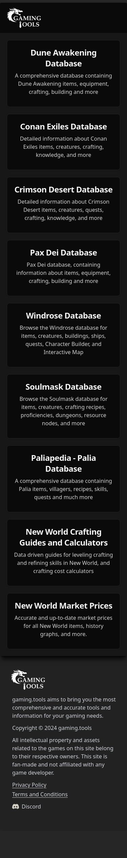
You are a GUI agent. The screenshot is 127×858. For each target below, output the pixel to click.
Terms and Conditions (40, 794)
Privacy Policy (29, 785)
